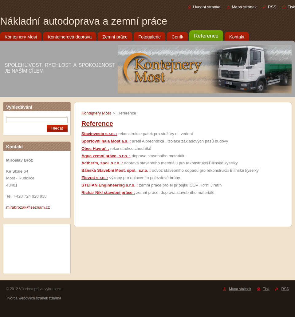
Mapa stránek (244, 7)
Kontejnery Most (96, 113)
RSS (272, 7)
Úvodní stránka (206, 7)
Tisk (291, 7)
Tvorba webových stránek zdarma (33, 298)
